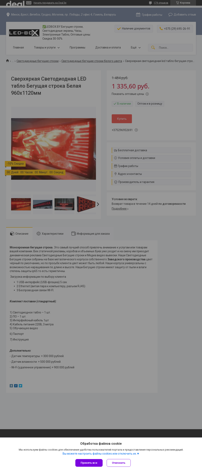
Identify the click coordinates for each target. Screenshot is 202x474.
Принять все (89, 462)
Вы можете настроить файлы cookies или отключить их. (100, 453)
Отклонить (118, 462)
